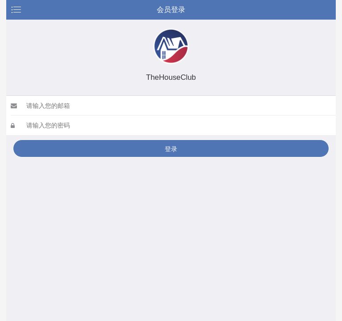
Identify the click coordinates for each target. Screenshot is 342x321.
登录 (171, 148)
